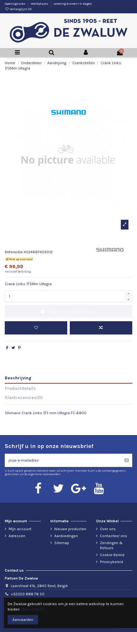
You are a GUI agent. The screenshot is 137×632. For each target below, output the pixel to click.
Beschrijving (18, 377)
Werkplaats (40, 4)
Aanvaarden (22, 619)
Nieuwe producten (70, 529)
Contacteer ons (113, 536)
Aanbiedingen (66, 536)
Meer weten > (33, 609)
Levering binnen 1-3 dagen (73, 4)
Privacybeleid (111, 562)
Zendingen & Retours (111, 545)
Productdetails (20, 388)
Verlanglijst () (18, 9)
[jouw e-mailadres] (63, 460)
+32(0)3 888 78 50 (27, 594)
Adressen (17, 536)
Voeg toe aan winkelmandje (68, 311)
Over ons (108, 529)
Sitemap (61, 543)
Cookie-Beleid (112, 555)
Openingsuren (15, 4)
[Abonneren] (126, 460)
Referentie (14, 252)
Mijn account (20, 529)
